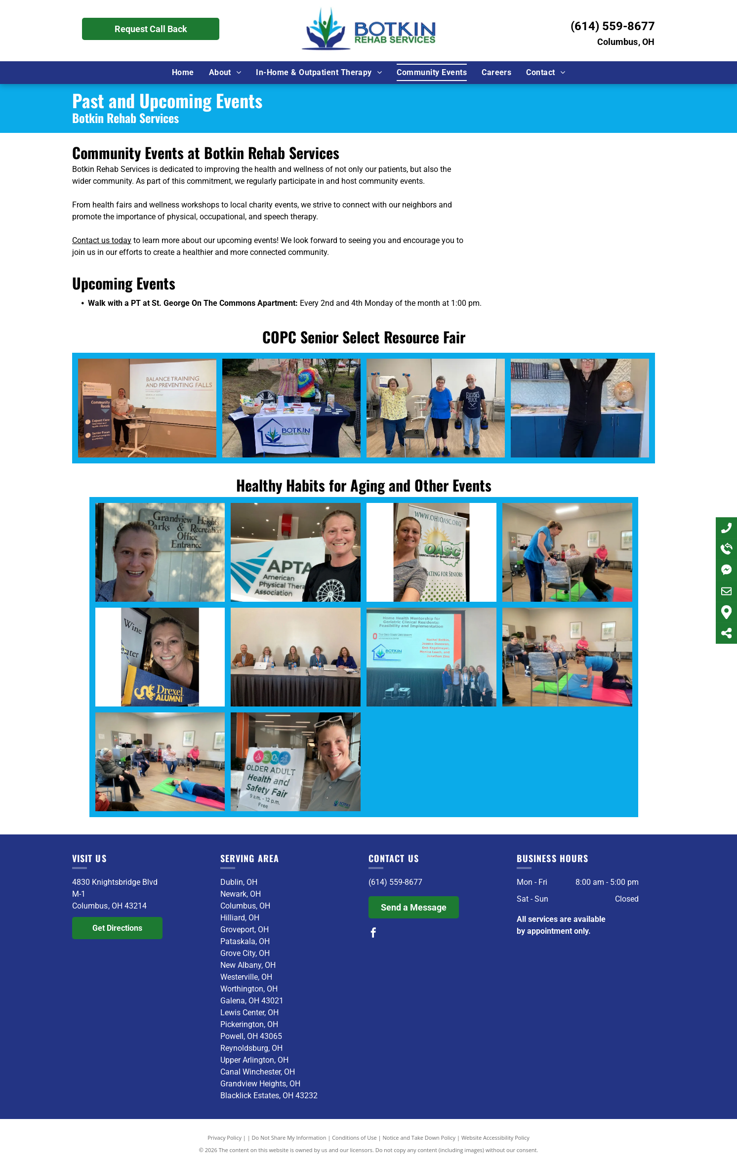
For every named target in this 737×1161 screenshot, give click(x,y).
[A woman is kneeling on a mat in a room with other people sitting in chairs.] (567, 657)
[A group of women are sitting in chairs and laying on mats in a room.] (160, 761)
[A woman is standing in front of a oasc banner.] (431, 552)
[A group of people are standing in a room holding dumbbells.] (436, 408)
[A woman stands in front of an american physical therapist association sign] (296, 552)
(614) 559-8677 (613, 26)
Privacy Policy (224, 1137)
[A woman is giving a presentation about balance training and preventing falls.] (147, 408)
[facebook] (373, 934)
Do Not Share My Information (289, 1137)
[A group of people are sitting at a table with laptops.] (296, 657)
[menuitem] (183, 72)
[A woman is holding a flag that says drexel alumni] (160, 657)
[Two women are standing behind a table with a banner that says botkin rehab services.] (291, 408)
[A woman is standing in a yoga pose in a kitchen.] (580, 408)
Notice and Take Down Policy (419, 1137)
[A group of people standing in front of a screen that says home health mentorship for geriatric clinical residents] (431, 657)
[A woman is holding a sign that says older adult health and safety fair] (296, 761)
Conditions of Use (354, 1137)
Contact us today (101, 240)
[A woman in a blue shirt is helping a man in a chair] (567, 552)
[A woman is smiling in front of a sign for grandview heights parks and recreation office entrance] (160, 552)
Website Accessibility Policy (495, 1137)
